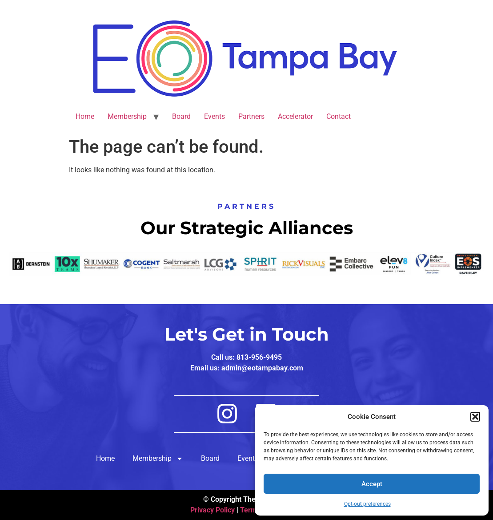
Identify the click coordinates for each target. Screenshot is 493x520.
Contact (338, 116)
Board (181, 116)
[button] (475, 416)
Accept (371, 484)
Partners (251, 116)
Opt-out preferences (367, 504)
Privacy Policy (212, 510)
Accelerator (295, 116)
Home (85, 116)
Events (214, 116)
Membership (127, 116)
